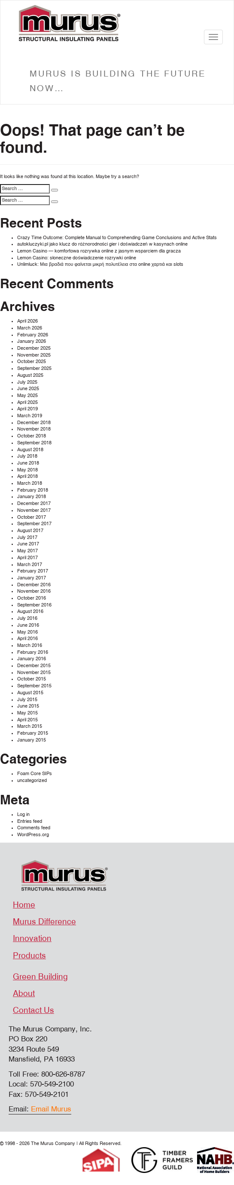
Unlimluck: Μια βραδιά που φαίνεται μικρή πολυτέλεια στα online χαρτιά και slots (100, 264)
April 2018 (27, 476)
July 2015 (27, 699)
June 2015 (28, 706)
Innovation (32, 938)
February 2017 (32, 571)
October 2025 (31, 361)
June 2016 (28, 625)
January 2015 (31, 740)
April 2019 (27, 409)
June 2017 (28, 544)
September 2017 (34, 523)
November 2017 (34, 510)
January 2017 (31, 578)
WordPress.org (33, 834)
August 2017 (30, 530)
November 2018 (34, 429)
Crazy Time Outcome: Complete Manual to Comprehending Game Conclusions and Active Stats (117, 237)
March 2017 (29, 564)
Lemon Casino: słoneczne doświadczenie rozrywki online (76, 258)
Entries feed (29, 821)
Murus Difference (44, 921)
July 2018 (27, 456)
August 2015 (30, 693)
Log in (23, 814)
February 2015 (32, 733)
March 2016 (29, 645)
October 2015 (31, 679)
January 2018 (31, 496)
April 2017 (27, 557)
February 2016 (32, 652)
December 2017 (34, 503)
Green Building (40, 977)
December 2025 (34, 348)
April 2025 (27, 402)
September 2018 (34, 443)
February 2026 (32, 335)
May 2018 (27, 470)
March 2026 (29, 328)
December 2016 (34, 585)
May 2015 (27, 713)
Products (29, 955)
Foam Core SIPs (34, 773)
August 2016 (30, 611)
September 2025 (34, 368)
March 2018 (29, 483)
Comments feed (33, 828)
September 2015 (34, 686)
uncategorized (32, 780)
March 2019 (29, 416)
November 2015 (34, 672)
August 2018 (30, 449)
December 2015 (34, 665)
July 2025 (27, 382)
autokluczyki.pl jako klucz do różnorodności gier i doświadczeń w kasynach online (102, 244)
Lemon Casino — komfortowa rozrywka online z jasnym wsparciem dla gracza (99, 251)
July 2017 (27, 537)
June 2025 (28, 388)
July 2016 (27, 618)
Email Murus (51, 1109)
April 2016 (27, 638)
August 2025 (30, 375)
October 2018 (31, 436)
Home (24, 905)
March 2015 (29, 726)
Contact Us (33, 1010)
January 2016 (31, 659)
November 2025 (34, 355)
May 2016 (27, 632)
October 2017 (31, 517)
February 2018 (32, 490)
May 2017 (27, 551)
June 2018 (28, 463)
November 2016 (34, 591)
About (24, 993)
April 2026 (27, 321)
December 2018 (34, 422)
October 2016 (31, 598)
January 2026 (31, 341)
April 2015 (27, 720)
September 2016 (34, 605)
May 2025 (27, 395)
